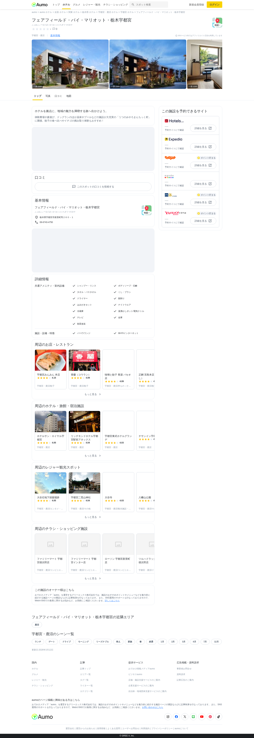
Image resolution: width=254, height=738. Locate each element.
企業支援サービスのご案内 (141, 686)
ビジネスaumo (135, 674)
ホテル (66, 4)
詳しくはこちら (112, 600)
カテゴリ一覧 (86, 691)
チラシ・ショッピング (115, 4)
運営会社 (70, 728)
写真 (48, 96)
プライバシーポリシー (162, 728)
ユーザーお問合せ (130, 728)
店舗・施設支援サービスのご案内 (144, 680)
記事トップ (85, 669)
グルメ (76, 4)
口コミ (58, 96)
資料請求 (181, 674)
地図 (68, 96)
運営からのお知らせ (85, 728)
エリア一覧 (85, 674)
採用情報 (101, 728)
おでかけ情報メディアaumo (141, 669)
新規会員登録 (196, 4)
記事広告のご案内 (185, 680)
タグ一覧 (84, 680)
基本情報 (55, 35)
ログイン (214, 4)
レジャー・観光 (91, 4)
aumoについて (181, 728)
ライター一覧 (86, 686)
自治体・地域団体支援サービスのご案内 (147, 691)
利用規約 (145, 728)
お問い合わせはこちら (152, 707)
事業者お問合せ (184, 669)
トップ (56, 4)
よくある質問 (113, 728)
